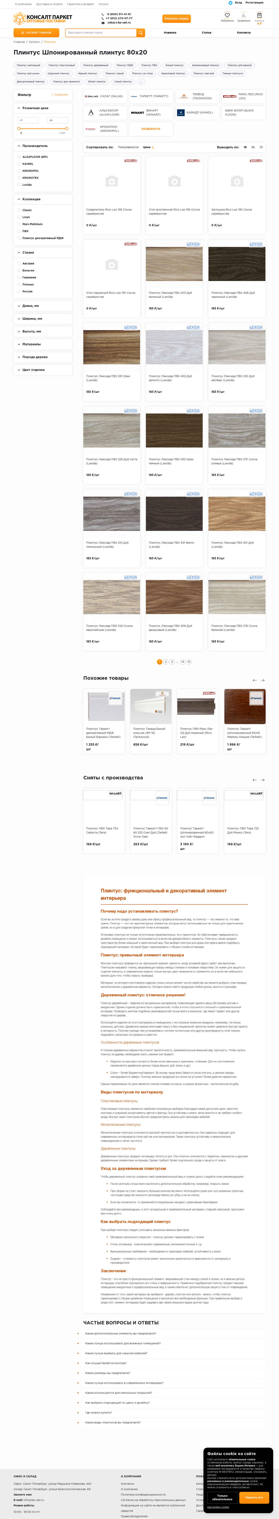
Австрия (28, 264)
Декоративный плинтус (31, 82)
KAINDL (28, 164)
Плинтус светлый (204, 74)
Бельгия (28, 270)
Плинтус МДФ (125, 65)
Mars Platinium (32, 224)
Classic (27, 210)
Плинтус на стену (142, 74)
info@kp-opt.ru (34, 1500)
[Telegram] (230, 3)
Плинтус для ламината (66, 82)
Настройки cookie (218, 1507)
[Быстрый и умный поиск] (105, 32)
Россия (27, 291)
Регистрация (254, 3)
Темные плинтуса (232, 74)
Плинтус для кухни (28, 74)
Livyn (26, 217)
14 (182, 662)
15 (189, 662)
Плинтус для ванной (240, 65)
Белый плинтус (175, 65)
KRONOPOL (30, 171)
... (141, 82)
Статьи (206, 33)
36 (253, 147)
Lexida (27, 185)
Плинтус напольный (28, 65)
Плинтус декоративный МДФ (43, 238)
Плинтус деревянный (95, 65)
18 (245, 147)
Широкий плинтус (59, 74)
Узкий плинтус (123, 82)
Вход (238, 3)
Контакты (244, 33)
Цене (148, 147)
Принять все (254, 1498)
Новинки (170, 33)
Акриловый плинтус (173, 74)
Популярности (128, 147)
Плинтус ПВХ (149, 65)
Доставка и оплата (49, 4)
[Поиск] (140, 32)
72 (261, 147)
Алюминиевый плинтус (205, 65)
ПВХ (25, 231)
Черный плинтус (87, 74)
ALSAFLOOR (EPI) (35, 157)
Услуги (103, 4)
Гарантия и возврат (80, 4)
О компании (23, 4)
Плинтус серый (115, 74)
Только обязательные (222, 1498)
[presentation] (255, 680)
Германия (29, 277)
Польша (28, 284)
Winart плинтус (97, 82)
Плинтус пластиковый (62, 65)
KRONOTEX (30, 178)
